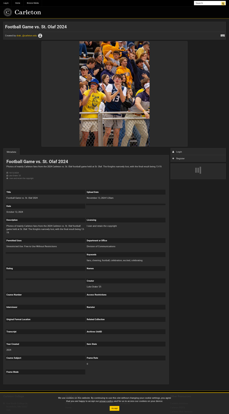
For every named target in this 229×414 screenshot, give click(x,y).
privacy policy (106, 400)
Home (17, 3)
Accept (114, 408)
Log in (6, 3)
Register (178, 158)
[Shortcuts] (223, 35)
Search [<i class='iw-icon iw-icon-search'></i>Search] (224, 3)
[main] (114, 204)
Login (177, 151)
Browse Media (33, 3)
